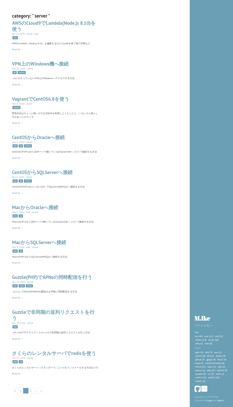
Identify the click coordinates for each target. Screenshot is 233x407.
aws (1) (217, 352)
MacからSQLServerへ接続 (39, 242)
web (36, 33)
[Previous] (20, 390)
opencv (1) (200, 370)
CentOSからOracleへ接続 (38, 137)
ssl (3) (211, 373)
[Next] (35, 390)
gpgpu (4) (211, 359)
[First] (15, 390)
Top (196, 332)
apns (22, 286)
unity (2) (199, 343)
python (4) (222, 370)
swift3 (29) (213, 377)
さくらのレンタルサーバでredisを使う (54, 353)
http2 (29, 286)
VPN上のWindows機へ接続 (40, 64)
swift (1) (220, 373)
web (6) (208, 343)
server (29, 33)
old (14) (219, 336)
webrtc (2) (200, 381)
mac (28, 212)
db (15, 72)
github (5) (200, 359)
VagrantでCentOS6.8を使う (40, 99)
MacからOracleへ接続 (35, 207)
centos (22, 72)
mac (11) (208, 336)
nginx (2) (212, 366)
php (15, 146)
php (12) (211, 370)
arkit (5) (208, 352)
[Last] (41, 390)
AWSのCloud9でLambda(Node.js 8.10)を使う (54, 26)
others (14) (200, 339)
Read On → (17, 49)
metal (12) (200, 366)
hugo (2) (199, 363)
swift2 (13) (200, 377)
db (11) (210, 355)
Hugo (209, 400)
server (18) (213, 339)
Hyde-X (220, 400)
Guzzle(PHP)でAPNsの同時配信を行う (52, 277)
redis (62, 367)
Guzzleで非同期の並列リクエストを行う (53, 315)
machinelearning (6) (214, 363)
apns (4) (199, 352)
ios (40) (199, 336)
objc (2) (221, 366)
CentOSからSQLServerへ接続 (42, 172)
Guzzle (44, 332)
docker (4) (220, 355)
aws (15, 37)
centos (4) (200, 355)
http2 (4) (221, 359)
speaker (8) (200, 373)
